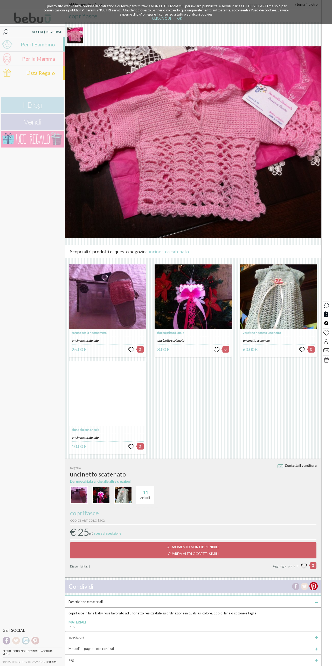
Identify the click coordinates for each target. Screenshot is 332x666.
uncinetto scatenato (168, 251)
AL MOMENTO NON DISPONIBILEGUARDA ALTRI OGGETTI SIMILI (193, 550)
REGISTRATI (54, 32)
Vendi (6, 654)
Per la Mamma (38, 58)
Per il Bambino (38, 44)
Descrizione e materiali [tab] (193, 602)
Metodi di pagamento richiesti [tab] (193, 649)
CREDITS (51, 662)
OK (179, 18)
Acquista (46, 651)
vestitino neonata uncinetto (262, 333)
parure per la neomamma (89, 333)
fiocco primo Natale (170, 333)
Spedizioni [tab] (193, 637)
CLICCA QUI (161, 18)
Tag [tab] (193, 660)
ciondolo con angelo (85, 430)
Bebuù (7, 651)
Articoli (145, 492)
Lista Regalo (40, 73)
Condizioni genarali (26, 651)
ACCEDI (37, 32)
